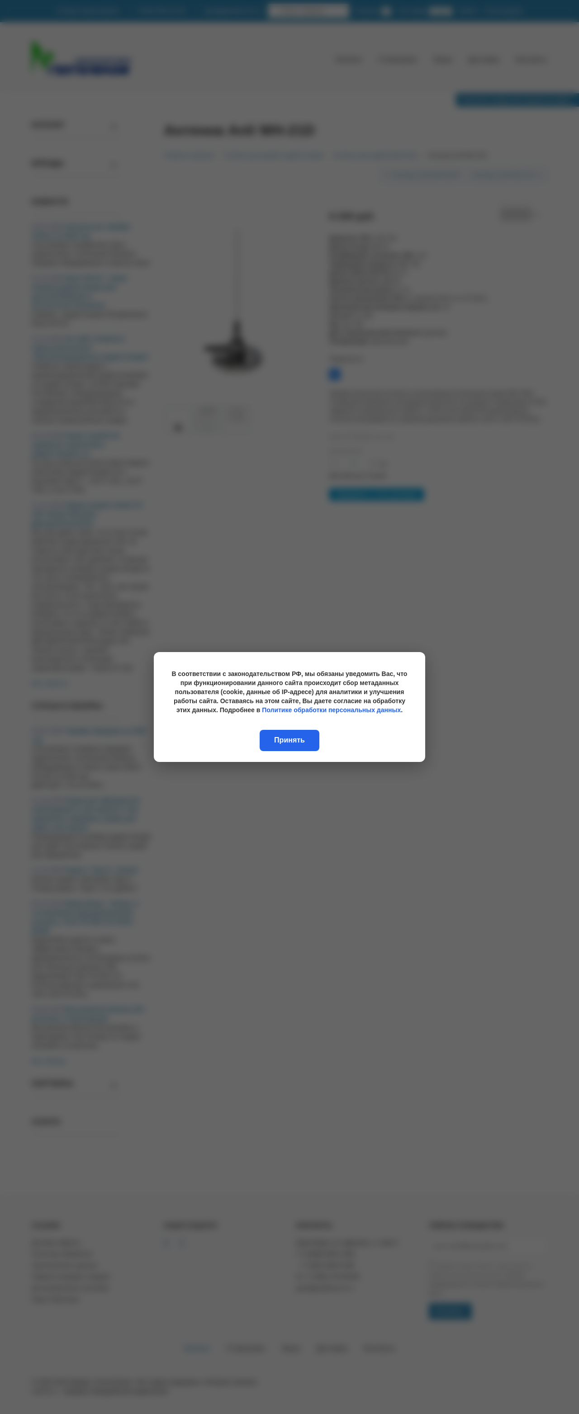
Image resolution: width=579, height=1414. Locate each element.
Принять (289, 740)
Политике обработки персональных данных (331, 710)
